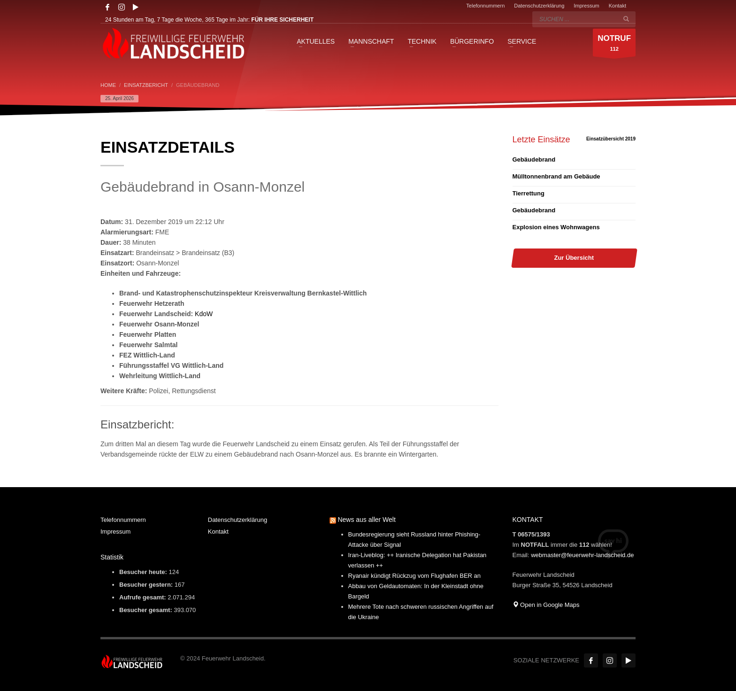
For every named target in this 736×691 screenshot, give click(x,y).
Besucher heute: (144, 571)
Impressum (586, 5)
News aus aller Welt (366, 519)
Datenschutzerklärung (539, 5)
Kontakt (617, 5)
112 (614, 44)
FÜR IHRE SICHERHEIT (282, 19)
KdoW (204, 314)
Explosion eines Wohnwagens (556, 227)
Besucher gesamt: (146, 609)
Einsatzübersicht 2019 (611, 138)
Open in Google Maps (546, 604)
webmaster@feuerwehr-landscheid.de (582, 555)
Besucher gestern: (147, 584)
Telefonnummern (485, 5)
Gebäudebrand (534, 159)
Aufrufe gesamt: (143, 597)
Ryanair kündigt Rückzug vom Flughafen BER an (414, 575)
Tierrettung (528, 193)
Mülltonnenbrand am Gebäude (556, 176)
